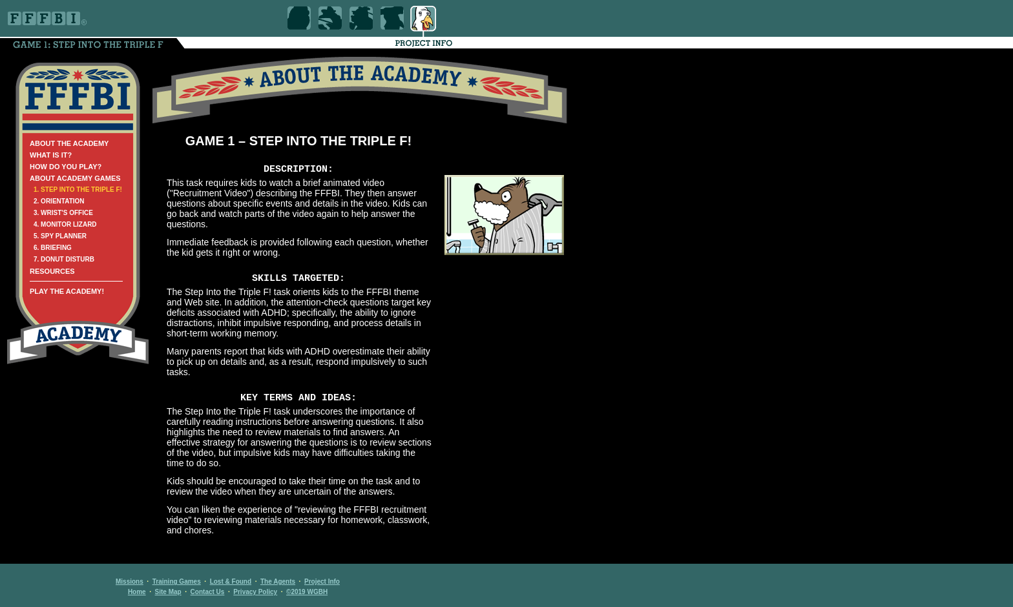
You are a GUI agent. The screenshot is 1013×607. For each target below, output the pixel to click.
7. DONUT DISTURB (64, 259)
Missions (129, 581)
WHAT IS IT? (51, 155)
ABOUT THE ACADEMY (69, 143)
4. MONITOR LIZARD (65, 224)
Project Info (322, 581)
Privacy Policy (255, 591)
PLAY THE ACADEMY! (67, 291)
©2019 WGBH (307, 591)
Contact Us (208, 591)
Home (137, 591)
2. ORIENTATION (59, 201)
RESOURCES (52, 271)
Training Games (176, 581)
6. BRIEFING (53, 247)
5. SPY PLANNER (60, 236)
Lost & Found (230, 581)
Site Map (168, 591)
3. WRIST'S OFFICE (63, 212)
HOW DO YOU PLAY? (65, 166)
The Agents (277, 581)
